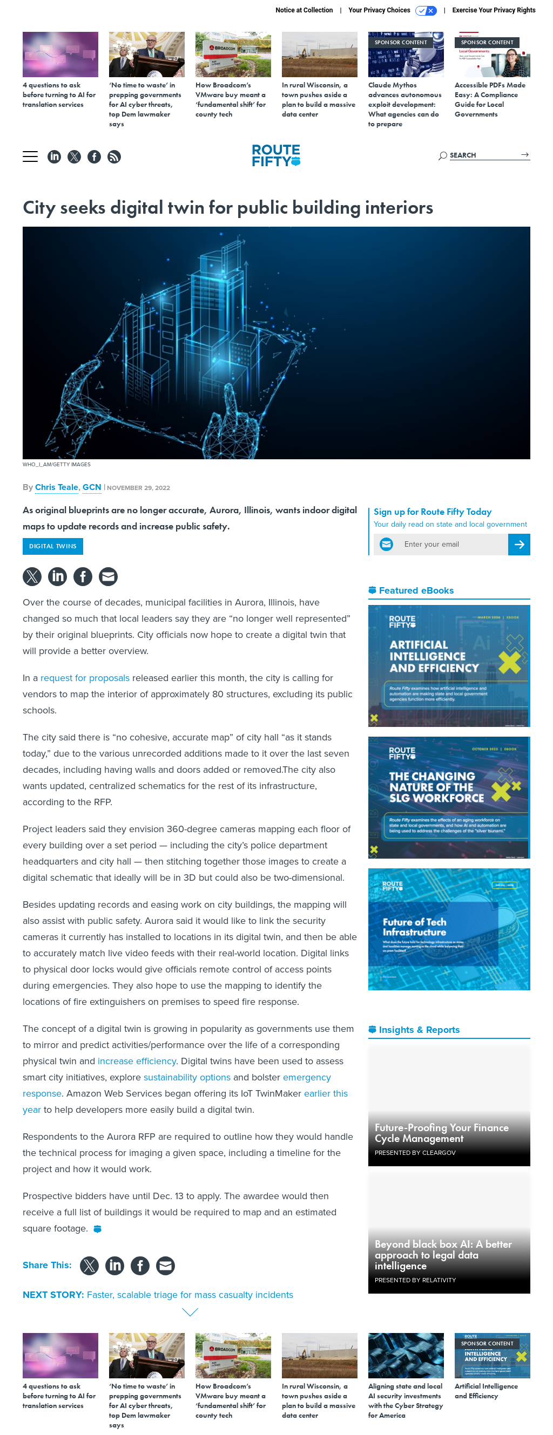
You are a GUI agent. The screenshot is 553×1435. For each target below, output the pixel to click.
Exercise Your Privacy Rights (494, 10)
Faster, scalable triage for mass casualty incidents (190, 1295)
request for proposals (85, 678)
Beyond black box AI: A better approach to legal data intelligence (443, 1255)
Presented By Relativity (415, 1280)
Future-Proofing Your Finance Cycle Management (442, 1132)
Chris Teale (56, 487)
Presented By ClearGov (415, 1153)
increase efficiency (137, 1061)
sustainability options (187, 1077)
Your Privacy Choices (393, 11)
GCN (92, 487)
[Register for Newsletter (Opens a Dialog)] (519, 544)
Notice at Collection (304, 10)
